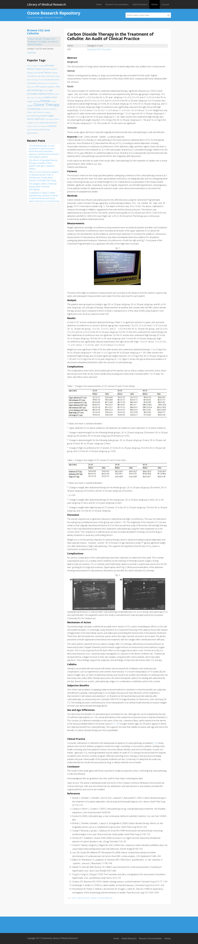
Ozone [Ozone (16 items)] (45, 101)
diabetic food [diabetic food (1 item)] (31, 80)
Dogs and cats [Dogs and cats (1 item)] (39, 80)
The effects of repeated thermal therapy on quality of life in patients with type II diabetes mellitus (43, 164)
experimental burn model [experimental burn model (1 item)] (45, 83)
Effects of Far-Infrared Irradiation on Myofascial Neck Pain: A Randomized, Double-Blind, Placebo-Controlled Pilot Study (44, 176)
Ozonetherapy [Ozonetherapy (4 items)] (34, 108)
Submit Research (139, 4)
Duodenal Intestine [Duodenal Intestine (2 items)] (51, 79)
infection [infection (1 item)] (45, 90)
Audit (74, 898)
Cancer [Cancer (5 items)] (47, 72)
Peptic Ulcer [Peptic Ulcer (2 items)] (32, 112)
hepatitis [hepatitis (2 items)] (43, 87)
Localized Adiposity (105, 898)
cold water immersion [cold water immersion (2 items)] (45, 76)
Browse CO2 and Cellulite (38, 31)
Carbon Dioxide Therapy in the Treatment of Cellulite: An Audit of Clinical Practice (43, 41)
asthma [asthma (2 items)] (30, 73)
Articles (154, 4)
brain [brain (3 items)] (41, 72)
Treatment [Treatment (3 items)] (51, 126)
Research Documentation (117, 4)
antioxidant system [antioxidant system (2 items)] (49, 69)
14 (117, 723)
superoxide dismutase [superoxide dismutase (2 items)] (48, 122)
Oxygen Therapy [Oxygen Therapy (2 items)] (33, 101)
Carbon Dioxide (83, 898)
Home (99, 4)
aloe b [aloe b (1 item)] (29, 66)
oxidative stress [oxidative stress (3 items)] (50, 97)
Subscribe (31, 52)
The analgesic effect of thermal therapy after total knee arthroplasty (42, 186)
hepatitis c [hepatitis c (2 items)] (51, 87)
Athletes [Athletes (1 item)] (35, 73)
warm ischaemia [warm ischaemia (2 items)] (33, 129)
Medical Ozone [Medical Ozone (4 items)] (46, 93)
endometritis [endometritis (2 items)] (32, 83)
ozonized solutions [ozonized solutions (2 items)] (48, 109)
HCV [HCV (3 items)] (37, 86)
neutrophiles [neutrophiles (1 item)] (39, 97)
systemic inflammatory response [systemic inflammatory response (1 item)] (37, 126)
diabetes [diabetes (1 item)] (57, 76)
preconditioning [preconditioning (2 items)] (33, 116)
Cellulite (93, 898)
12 (113, 723)
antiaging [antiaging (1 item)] (34, 66)
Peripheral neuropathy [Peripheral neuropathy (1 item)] (44, 112)
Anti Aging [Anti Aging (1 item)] (41, 66)
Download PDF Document (99, 49)
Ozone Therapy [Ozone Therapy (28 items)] (46, 104)
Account (165, 4)
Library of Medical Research (46, 4)
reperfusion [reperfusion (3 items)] (39, 119)
